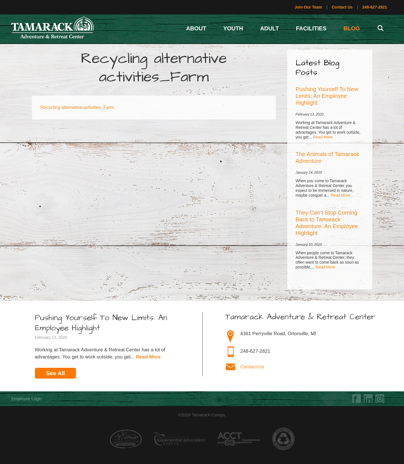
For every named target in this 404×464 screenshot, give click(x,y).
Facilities (311, 28)
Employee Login (26, 398)
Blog (352, 28)
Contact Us (342, 7)
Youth (233, 28)
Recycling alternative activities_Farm (77, 107)
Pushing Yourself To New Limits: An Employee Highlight (327, 96)
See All (55, 373)
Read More (323, 137)
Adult (269, 28)
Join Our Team (308, 7)
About (196, 28)
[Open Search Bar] (380, 28)
